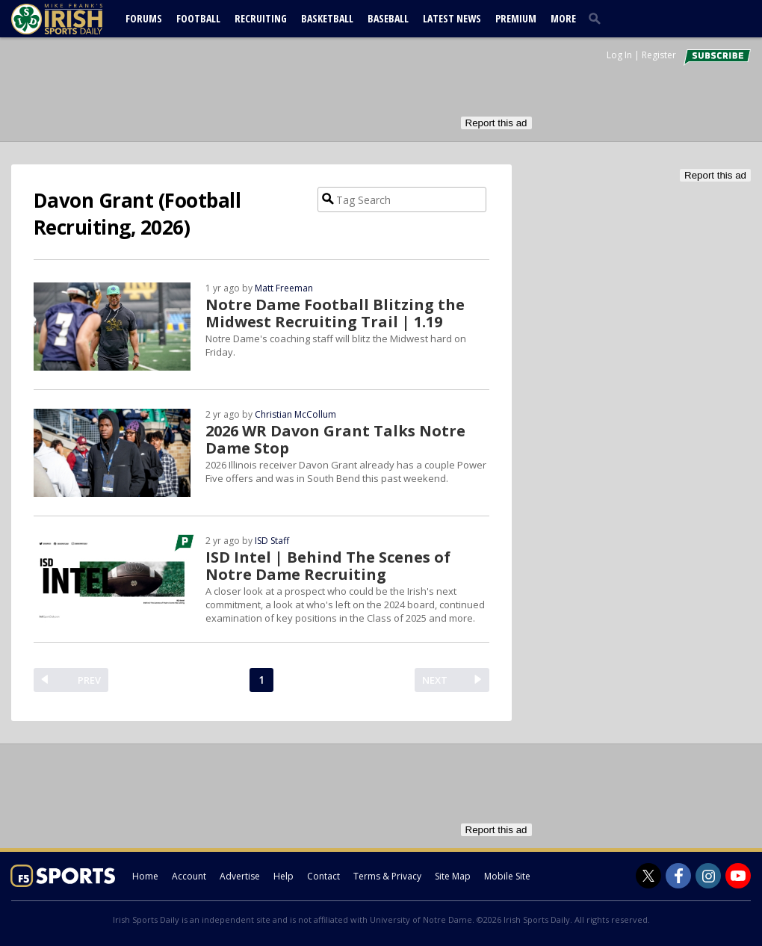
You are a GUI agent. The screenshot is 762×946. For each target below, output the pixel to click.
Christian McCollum (295, 414)
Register (659, 55)
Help (283, 876)
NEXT (434, 680)
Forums (144, 18)
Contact (323, 876)
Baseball (388, 18)
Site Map (453, 876)
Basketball (327, 18)
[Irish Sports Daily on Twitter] (648, 875)
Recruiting (261, 18)
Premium (515, 18)
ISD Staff (272, 540)
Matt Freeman (284, 288)
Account (189, 876)
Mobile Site (507, 876)
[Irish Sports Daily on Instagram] (708, 875)
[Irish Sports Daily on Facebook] (678, 875)
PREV (89, 680)
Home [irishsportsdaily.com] (145, 876)
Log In (619, 55)
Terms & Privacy (387, 876)
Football (198, 18)
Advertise (240, 876)
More (563, 18)
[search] (598, 17)
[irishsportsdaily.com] (74, 19)
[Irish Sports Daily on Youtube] (738, 875)
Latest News (452, 18)
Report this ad (496, 123)
